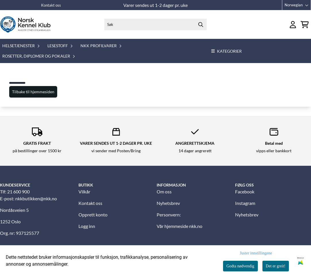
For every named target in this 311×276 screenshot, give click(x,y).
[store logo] (25, 24)
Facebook (244, 191)
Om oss (164, 191)
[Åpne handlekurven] (304, 25)
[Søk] (155, 24)
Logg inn (86, 226)
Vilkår (84, 191)
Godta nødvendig (240, 266)
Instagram (245, 203)
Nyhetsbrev (168, 203)
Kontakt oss (51, 5)
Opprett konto (92, 214)
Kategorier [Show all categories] (226, 51)
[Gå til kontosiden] (292, 25)
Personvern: (169, 214)
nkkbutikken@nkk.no (36, 198)
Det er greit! (275, 266)
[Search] (201, 24)
